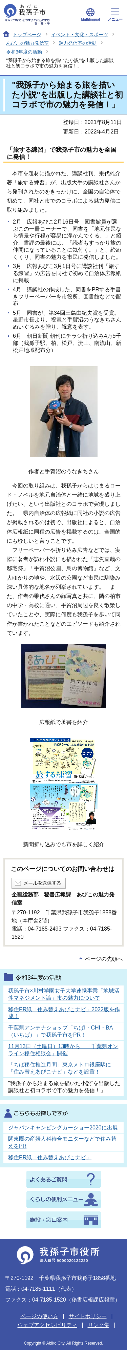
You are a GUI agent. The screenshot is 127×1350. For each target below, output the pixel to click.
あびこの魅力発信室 (27, 43)
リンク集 (98, 1325)
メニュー (115, 14)
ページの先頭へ (104, 959)
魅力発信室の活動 (78, 43)
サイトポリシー (88, 1316)
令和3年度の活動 (24, 52)
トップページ (27, 34)
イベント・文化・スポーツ (79, 34)
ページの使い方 (39, 1316)
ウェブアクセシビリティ (47, 1325)
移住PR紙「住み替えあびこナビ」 (49, 1157)
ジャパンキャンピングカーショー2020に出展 (63, 1127)
